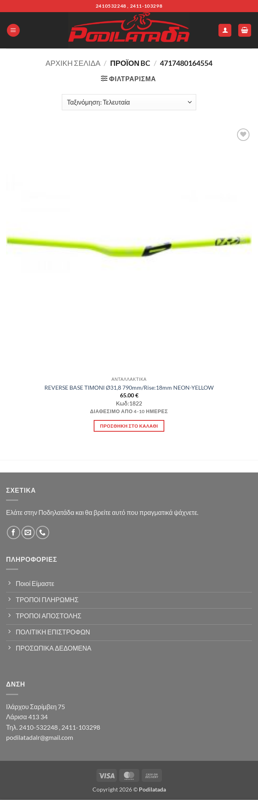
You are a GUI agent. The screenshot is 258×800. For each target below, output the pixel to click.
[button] (13, 30)
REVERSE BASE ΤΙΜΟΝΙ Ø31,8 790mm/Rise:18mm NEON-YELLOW (129, 387)
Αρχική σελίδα (73, 63)
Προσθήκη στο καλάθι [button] (129, 425)
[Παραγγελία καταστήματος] (129, 102)
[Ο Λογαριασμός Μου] (224, 30)
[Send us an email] (28, 532)
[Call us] (42, 532)
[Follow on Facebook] (13, 532)
